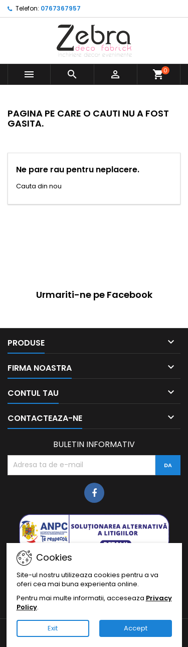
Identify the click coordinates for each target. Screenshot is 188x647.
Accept (135, 628)
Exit (53, 628)
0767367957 (61, 8)
